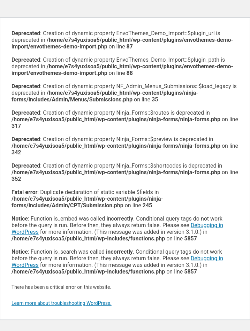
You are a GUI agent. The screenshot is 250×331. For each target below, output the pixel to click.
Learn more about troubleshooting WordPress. (62, 303)
